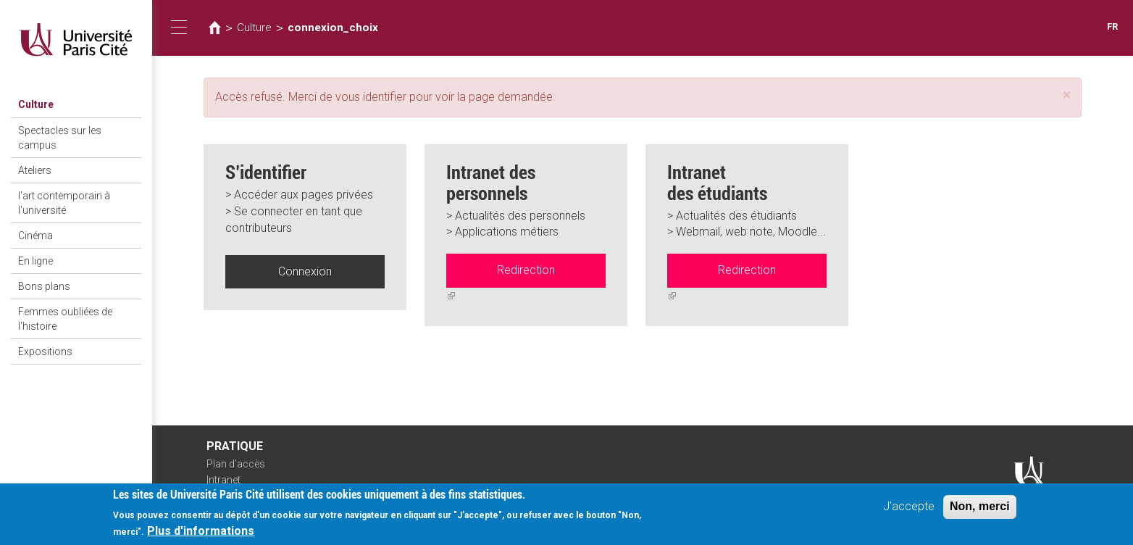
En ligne (35, 261)
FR (1112, 26)
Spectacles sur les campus (59, 138)
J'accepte (909, 510)
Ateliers (34, 170)
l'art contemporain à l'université (64, 203)
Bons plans (44, 286)
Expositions (45, 351)
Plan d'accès (235, 464)
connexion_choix (333, 27)
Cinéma (35, 235)
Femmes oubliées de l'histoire (65, 319)
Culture (36, 104)
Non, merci (980, 510)
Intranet (223, 480)
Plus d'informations (200, 534)
